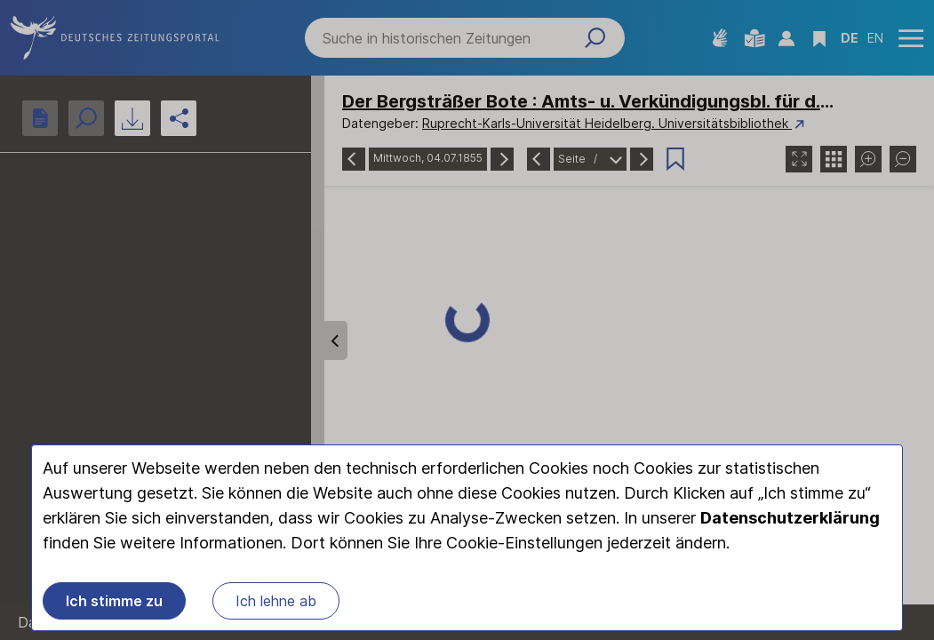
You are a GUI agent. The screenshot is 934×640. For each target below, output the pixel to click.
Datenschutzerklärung (790, 517)
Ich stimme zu (114, 601)
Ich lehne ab (275, 601)
